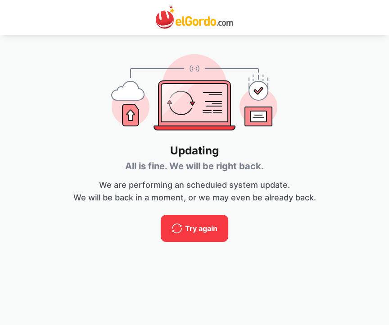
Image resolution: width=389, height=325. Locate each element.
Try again (201, 228)
